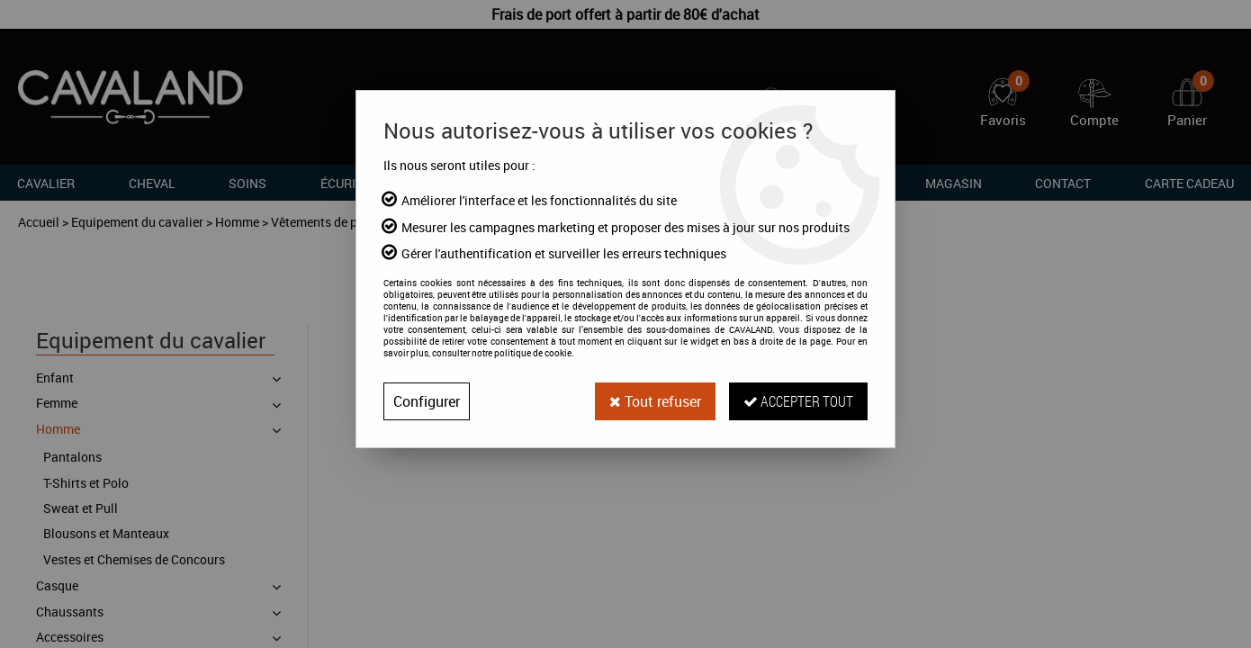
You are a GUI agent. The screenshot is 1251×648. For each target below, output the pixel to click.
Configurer (426, 401)
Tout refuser (655, 401)
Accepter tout (798, 401)
